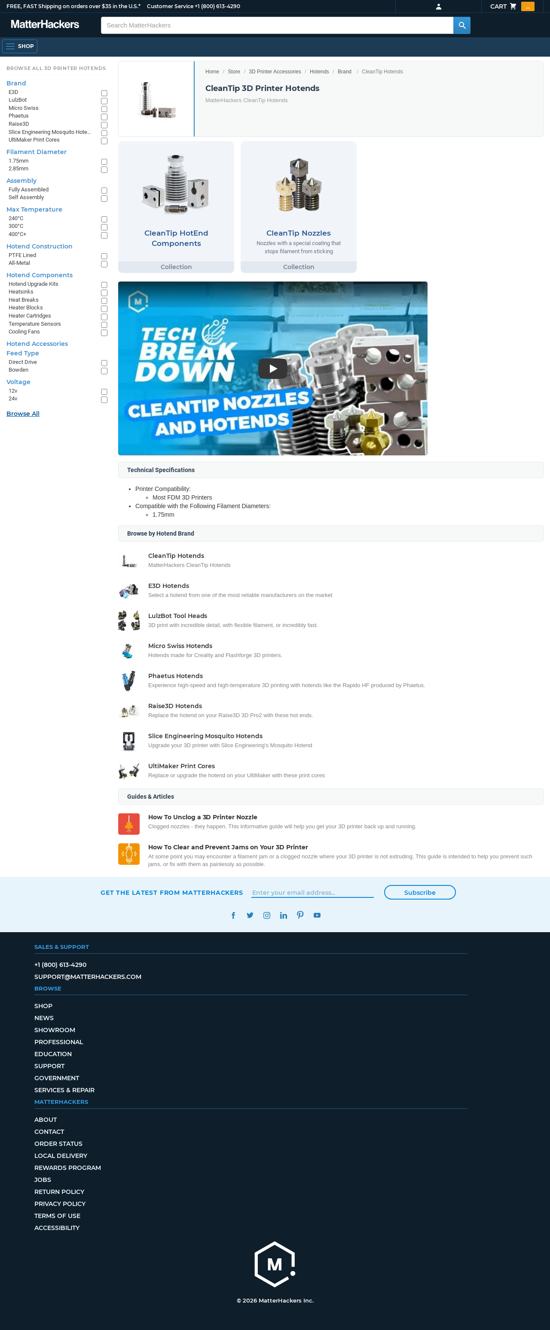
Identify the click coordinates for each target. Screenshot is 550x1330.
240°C (16, 218)
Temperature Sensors (35, 324)
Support (49, 1066)
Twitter (249, 915)
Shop (43, 1006)
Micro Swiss (24, 108)
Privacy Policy (60, 1204)
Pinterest (300, 915)
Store (234, 72)
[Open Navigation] (19, 46)
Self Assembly (26, 197)
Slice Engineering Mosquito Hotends (50, 132)
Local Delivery (60, 1156)
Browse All (23, 414)
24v (13, 398)
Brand (344, 72)
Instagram (266, 915)
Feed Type (22, 353)
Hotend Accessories (37, 344)
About (45, 1120)
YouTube (316, 915)
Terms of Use (57, 1216)
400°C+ (17, 234)
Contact (49, 1132)
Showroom (54, 1030)
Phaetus (19, 115)
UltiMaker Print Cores (34, 139)
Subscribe (420, 893)
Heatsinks (21, 291)
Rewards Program (67, 1168)
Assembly (21, 181)
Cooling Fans (24, 331)
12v (13, 391)
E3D (13, 92)
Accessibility (56, 1228)
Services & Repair (64, 1090)
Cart (512, 6)
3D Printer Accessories (275, 72)
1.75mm (18, 161)
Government (56, 1078)
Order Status (58, 1144)
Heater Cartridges (30, 315)
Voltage (18, 382)
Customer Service (170, 6)
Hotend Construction (39, 246)
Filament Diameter (36, 152)
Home (212, 72)
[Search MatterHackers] (462, 25)
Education (53, 1054)
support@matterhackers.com (87, 977)
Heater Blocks (26, 307)
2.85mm (18, 168)
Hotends (319, 72)
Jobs (42, 1180)
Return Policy (59, 1192)
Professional (58, 1042)
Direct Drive (23, 362)
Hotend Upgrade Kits (33, 284)
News (44, 1018)
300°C (16, 226)
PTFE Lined (22, 255)
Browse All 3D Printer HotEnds (56, 68)
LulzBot (18, 100)
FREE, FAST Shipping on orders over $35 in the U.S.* (73, 6)
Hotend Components (39, 275)
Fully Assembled (29, 189)
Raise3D (19, 124)
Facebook (233, 915)
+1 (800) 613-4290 (217, 6)
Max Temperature (34, 209)
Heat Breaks (24, 300)
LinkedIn (283, 915)
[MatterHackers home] (275, 1265)
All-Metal (19, 263)
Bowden (18, 370)
